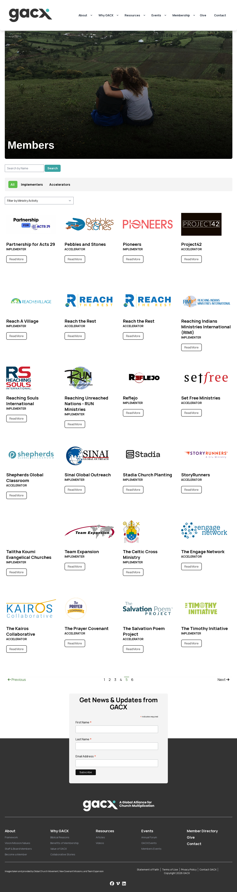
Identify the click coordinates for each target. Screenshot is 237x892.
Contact (220, 15)
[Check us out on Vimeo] (118, 883)
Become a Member (16, 854)
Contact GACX (207, 869)
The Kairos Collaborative (20, 631)
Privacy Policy (188, 869)
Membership (181, 15)
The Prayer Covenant (87, 628)
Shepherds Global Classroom (24, 477)
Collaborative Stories (62, 854)
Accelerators (59, 184)
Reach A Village (22, 321)
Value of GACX (58, 848)
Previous (17, 679)
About (83, 15)
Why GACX (105, 15)
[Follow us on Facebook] (112, 883)
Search (52, 168)
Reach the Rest (80, 321)
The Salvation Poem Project (144, 631)
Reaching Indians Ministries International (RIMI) (206, 326)
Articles (100, 837)
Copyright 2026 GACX (177, 873)
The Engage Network (202, 551)
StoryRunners (195, 475)
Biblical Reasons (59, 837)
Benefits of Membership (64, 843)
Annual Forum (149, 837)
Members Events (151, 848)
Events (156, 15)
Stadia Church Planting (147, 475)
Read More (16, 259)
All (12, 184)
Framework (11, 837)
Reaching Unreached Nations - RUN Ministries (86, 403)
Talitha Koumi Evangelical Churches (28, 554)
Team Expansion (82, 551)
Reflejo (130, 398)
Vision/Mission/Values (17, 843)
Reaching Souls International (22, 400)
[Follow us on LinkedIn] (124, 883)
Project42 (191, 244)
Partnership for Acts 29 (30, 244)
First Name (84, 722)
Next (224, 679)
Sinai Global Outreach (88, 475)
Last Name (84, 739)
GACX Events (149, 843)
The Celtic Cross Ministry (140, 554)
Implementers (32, 184)
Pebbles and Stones (85, 244)
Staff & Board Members (18, 848)
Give (203, 15)
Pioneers (132, 244)
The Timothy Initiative (204, 628)
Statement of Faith (148, 869)
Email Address (86, 756)
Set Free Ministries (200, 398)
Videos (100, 843)
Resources (132, 15)
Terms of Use (170, 869)
